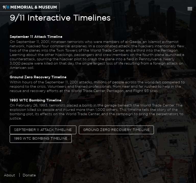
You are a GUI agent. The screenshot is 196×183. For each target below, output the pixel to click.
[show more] (190, 9)
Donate (29, 175)
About (9, 175)
